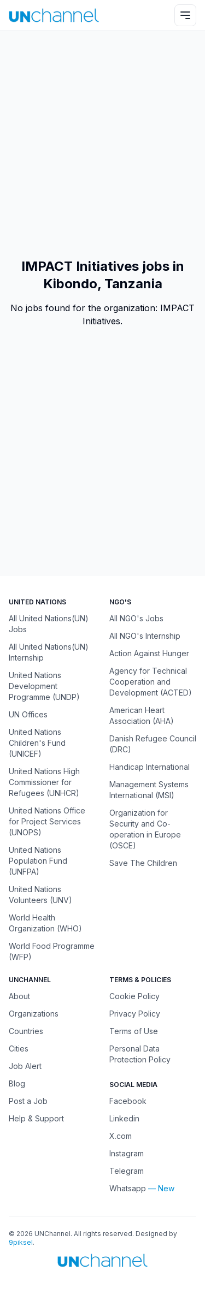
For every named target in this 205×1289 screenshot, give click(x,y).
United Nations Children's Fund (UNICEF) (37, 742)
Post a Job (28, 1101)
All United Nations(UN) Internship (49, 652)
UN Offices (28, 714)
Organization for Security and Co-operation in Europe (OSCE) (145, 829)
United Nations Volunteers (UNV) (40, 894)
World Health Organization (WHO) (45, 923)
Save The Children (143, 863)
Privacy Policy (134, 1013)
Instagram (126, 1153)
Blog (17, 1083)
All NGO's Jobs (136, 618)
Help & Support (36, 1118)
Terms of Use (133, 1031)
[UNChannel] (54, 15)
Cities (18, 1048)
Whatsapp (127, 1188)
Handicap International (149, 766)
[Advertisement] (102, 144)
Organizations (33, 1013)
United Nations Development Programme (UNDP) (44, 686)
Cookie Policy (134, 996)
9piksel (21, 1242)
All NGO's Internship (144, 635)
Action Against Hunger (149, 653)
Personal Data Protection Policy (140, 1054)
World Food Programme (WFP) (52, 951)
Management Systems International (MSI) (149, 790)
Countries (26, 1031)
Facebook (128, 1101)
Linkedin (124, 1118)
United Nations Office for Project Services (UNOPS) (47, 821)
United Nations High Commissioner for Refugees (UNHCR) (44, 782)
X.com (120, 1136)
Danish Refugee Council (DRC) (152, 744)
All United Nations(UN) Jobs (49, 624)
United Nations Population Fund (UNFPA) (38, 860)
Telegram (126, 1170)
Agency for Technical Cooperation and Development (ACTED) (150, 681)
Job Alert (25, 1066)
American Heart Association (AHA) (141, 715)
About (19, 996)
